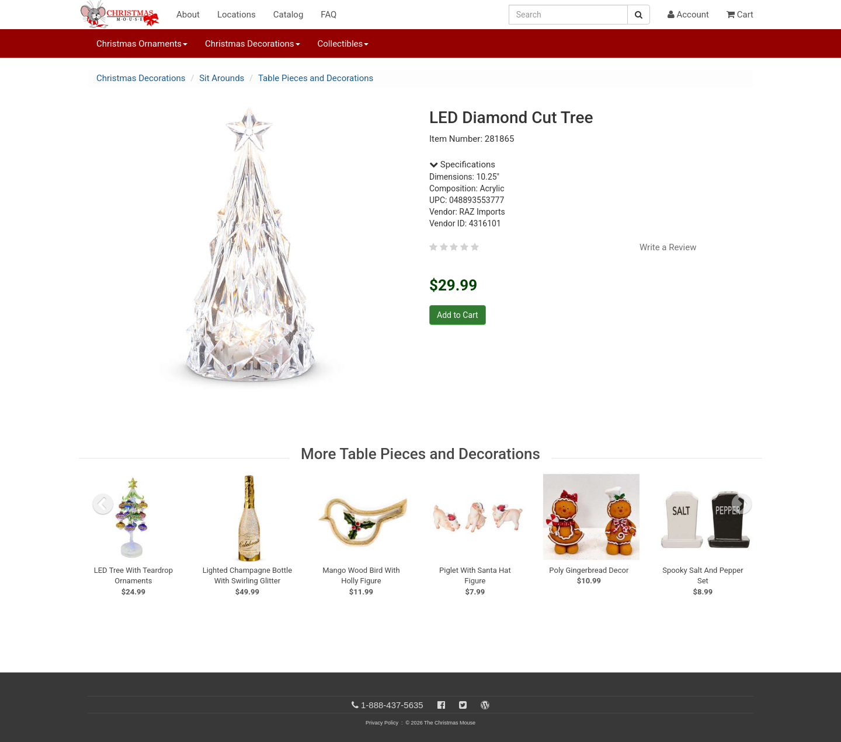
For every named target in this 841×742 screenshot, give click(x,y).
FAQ (328, 14)
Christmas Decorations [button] (252, 43)
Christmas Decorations (140, 78)
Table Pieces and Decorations (315, 78)
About (188, 14)
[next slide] (741, 504)
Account (688, 14)
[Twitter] (463, 705)
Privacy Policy (382, 723)
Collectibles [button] (343, 43)
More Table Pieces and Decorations (420, 454)
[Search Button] (638, 14)
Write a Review (668, 247)
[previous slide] (102, 504)
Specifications (462, 164)
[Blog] (485, 705)
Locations (236, 14)
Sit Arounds (221, 78)
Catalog (288, 14)
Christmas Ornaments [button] (141, 43)
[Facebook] (441, 705)
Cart (740, 14)
